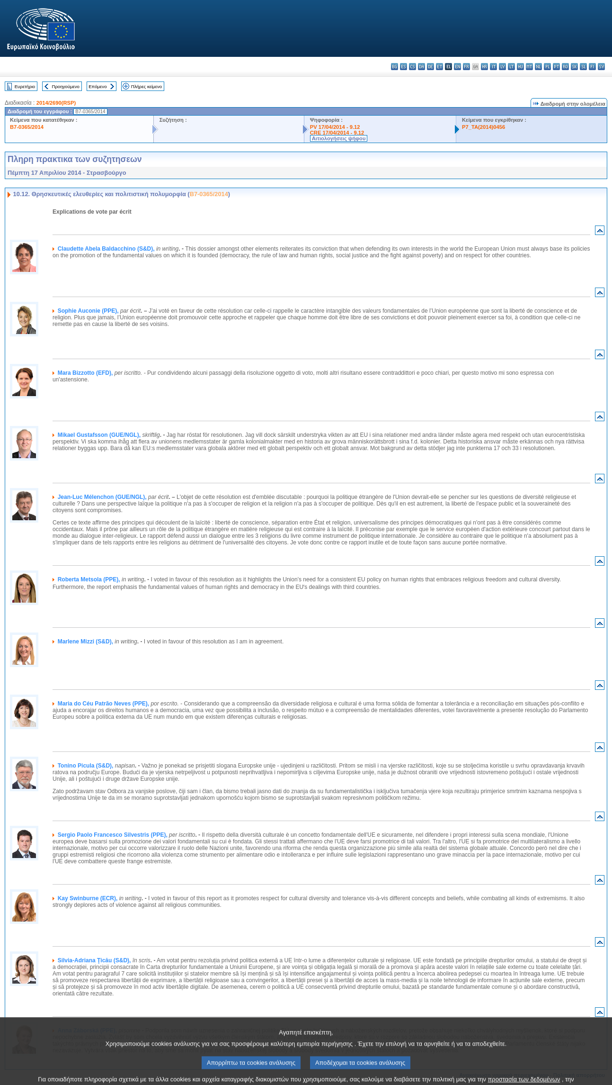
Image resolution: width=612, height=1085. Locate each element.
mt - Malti (529, 66)
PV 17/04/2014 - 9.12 (335, 127)
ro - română (565, 66)
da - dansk (421, 66)
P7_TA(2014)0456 (483, 127)
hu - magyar (520, 66)
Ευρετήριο (25, 86)
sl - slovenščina (583, 66)
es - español (403, 66)
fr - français (466, 66)
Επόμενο (97, 86)
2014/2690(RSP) (56, 103)
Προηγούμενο (65, 86)
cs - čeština (412, 66)
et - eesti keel (439, 66)
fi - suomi (592, 66)
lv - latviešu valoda (502, 66)
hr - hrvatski (484, 66)
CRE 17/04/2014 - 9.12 (337, 133)
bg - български (394, 66)
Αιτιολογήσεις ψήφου (339, 138)
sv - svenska (601, 66)
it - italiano (493, 66)
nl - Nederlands (538, 66)
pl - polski (547, 66)
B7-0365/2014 (27, 127)
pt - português (556, 66)
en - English (457, 66)
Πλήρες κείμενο (146, 86)
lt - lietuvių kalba (511, 66)
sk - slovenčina (574, 66)
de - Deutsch (430, 66)
